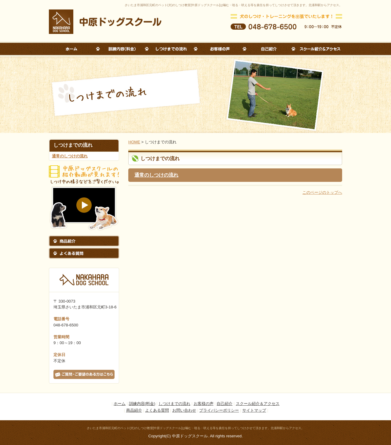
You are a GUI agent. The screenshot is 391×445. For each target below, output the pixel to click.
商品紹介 (134, 410)
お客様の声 (204, 403)
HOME (134, 142)
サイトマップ (254, 410)
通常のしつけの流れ (70, 156)
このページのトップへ (322, 192)
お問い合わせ (184, 410)
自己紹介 (224, 403)
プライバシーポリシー (219, 410)
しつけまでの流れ (174, 403)
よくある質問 (157, 410)
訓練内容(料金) (142, 403)
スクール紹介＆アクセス (258, 403)
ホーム (120, 403)
